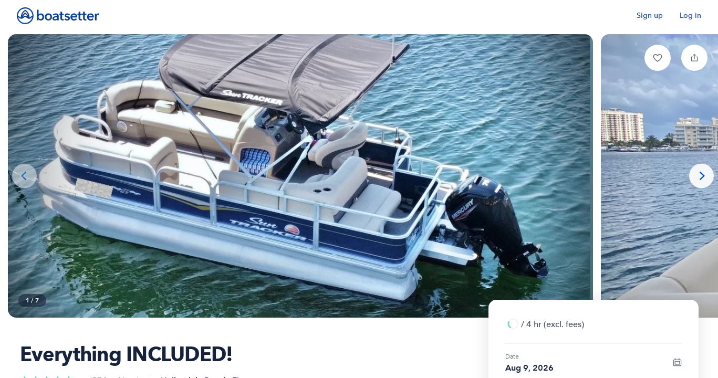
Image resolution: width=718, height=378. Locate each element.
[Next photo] (701, 176)
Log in (690, 15)
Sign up (650, 15)
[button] (657, 58)
